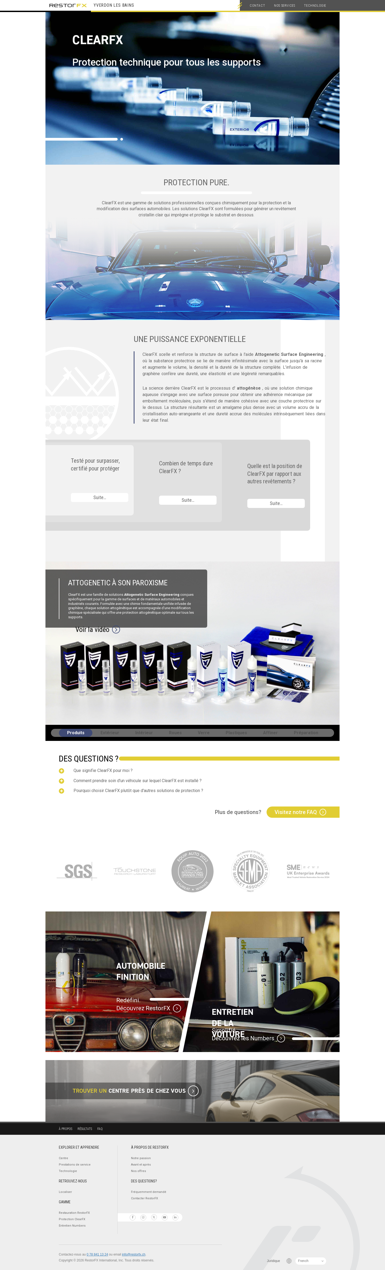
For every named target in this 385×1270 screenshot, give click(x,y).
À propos (65, 1129)
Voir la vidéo (92, 629)
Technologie (315, 5)
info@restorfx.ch (133, 1254)
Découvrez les (243, 1038)
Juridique (273, 1261)
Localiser (65, 1192)
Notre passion (141, 1158)
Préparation (306, 732)
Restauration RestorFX (74, 1213)
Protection (72, 1219)
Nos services (284, 5)
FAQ (100, 1129)
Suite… (99, 497)
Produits (75, 732)
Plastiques (236, 732)
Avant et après (141, 1164)
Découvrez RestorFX (143, 1008)
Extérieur (110, 732)
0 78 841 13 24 (97, 1254)
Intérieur (144, 732)
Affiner (270, 732)
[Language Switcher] (310, 1261)
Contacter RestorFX (144, 1198)
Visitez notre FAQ (296, 812)
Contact (257, 5)
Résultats (85, 1129)
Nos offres (138, 1171)
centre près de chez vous (147, 1091)
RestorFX (68, 5)
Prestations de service (75, 1164)
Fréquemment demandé (148, 1192)
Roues (175, 732)
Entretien (72, 1225)
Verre (204, 732)
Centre (63, 1158)
